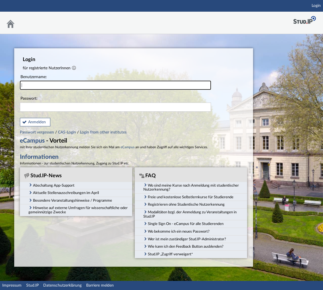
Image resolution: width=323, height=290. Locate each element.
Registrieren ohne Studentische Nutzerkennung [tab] (184, 204)
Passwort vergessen (37, 132)
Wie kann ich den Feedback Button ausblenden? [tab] (183, 246)
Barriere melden (100, 285)
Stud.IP (32, 285)
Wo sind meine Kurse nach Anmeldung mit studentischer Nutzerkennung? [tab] (191, 187)
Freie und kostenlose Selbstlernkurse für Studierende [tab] (188, 197)
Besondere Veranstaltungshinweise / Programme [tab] (70, 200)
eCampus (32, 141)
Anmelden (37, 122)
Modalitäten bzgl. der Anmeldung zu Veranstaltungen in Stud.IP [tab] (190, 214)
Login (316, 6)
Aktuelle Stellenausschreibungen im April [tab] (63, 192)
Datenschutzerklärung (62, 285)
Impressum (12, 285)
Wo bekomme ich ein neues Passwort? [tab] (176, 231)
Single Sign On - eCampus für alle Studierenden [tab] (183, 223)
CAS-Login (67, 132)
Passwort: (115, 104)
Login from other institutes (103, 132)
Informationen (39, 157)
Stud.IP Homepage (304, 19)
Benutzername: (115, 82)
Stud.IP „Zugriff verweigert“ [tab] (168, 254)
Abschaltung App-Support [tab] (51, 185)
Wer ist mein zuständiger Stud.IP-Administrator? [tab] (184, 239)
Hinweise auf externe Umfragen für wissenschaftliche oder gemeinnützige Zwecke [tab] (78, 209)
